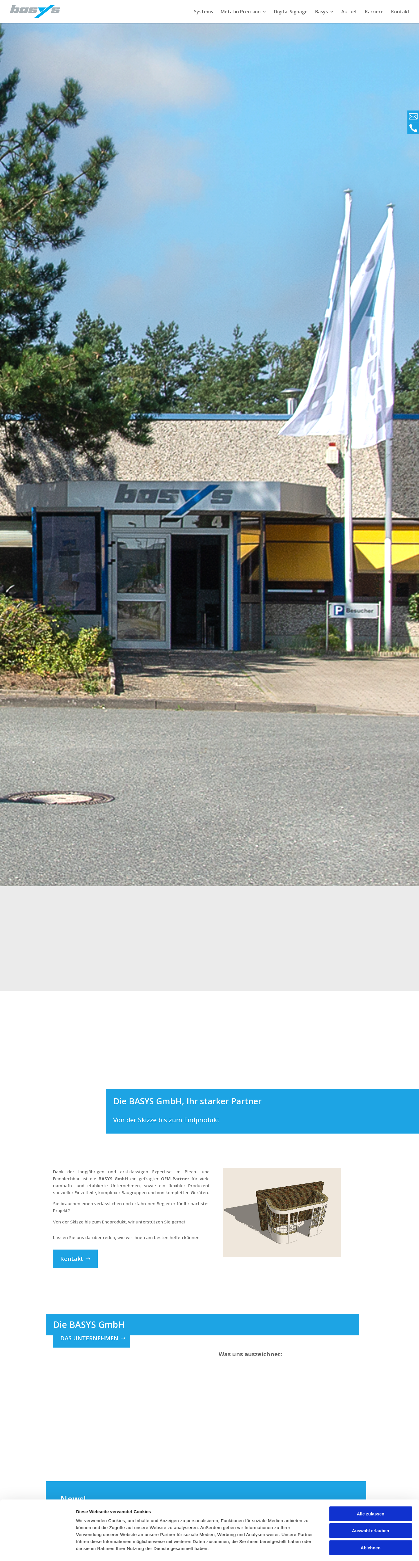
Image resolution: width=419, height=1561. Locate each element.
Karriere (374, 12)
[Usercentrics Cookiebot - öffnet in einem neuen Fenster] (37, 1377)
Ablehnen (370, 1352)
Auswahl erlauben (370, 1335)
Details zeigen (308, 1377)
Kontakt (400, 12)
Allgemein (111, 1550)
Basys (321, 12)
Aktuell (349, 12)
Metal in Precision (241, 12)
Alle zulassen (370, 1318)
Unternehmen (166, 1550)
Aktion (94, 1550)
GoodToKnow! (136, 1550)
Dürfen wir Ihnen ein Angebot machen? (134, 1540)
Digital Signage (291, 12)
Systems (203, 12)
